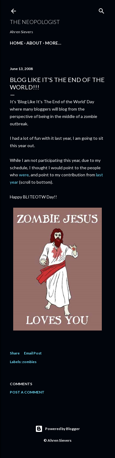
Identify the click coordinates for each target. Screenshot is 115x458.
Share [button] (15, 353)
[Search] (101, 10)
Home (16, 42)
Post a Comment (27, 392)
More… (53, 42)
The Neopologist (35, 21)
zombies (29, 361)
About (34, 42)
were (24, 174)
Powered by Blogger (57, 429)
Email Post (33, 353)
